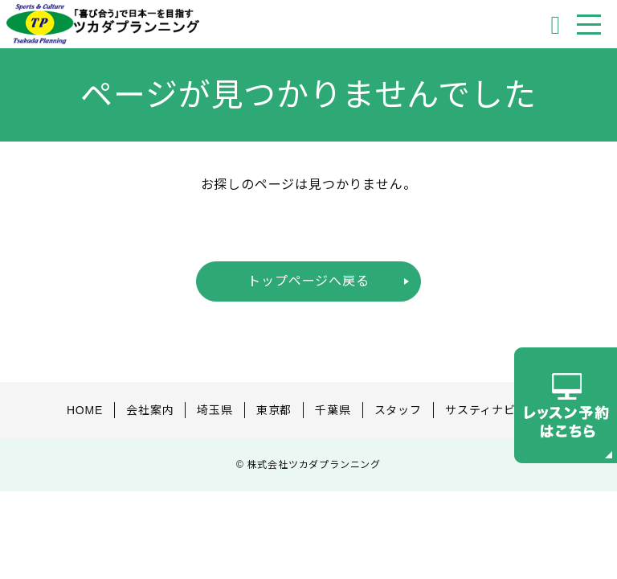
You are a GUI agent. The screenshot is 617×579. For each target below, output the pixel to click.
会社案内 (150, 410)
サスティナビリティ (497, 410)
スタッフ (398, 410)
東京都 (274, 410)
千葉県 (332, 410)
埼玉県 (214, 410)
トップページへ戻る (308, 281)
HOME (85, 410)
